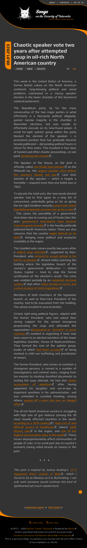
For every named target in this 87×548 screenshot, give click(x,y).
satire (19, 69)
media (29, 69)
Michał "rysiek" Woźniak (39, 528)
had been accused (48, 349)
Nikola (71, 528)
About (52, 2)
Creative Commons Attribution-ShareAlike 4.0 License (42, 535)
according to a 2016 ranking (32, 423)
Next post (54, 507)
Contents (64, 2)
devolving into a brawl (34, 156)
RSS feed (54, 522)
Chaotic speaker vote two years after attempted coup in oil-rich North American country (44, 54)
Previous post (35, 507)
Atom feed (37, 522)
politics (41, 69)
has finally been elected (49, 166)
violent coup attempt (31, 252)
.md (74, 69)
